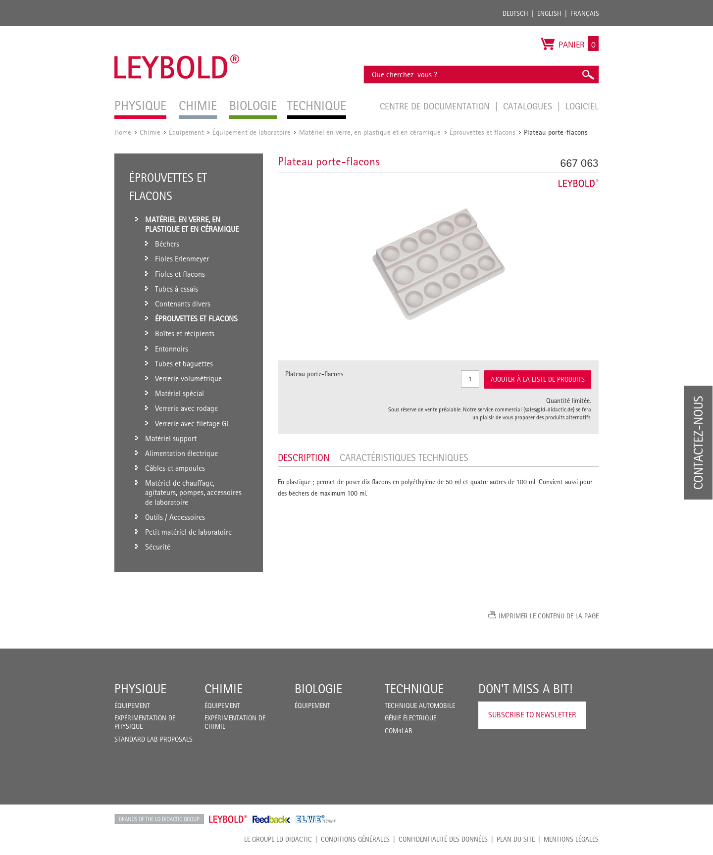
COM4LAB (398, 731)
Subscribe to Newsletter (532, 714)
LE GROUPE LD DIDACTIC (278, 839)
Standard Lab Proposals (153, 739)
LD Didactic (159, 819)
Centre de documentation (436, 106)
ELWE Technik (316, 819)
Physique (140, 688)
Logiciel (582, 106)
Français (584, 13)
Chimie (150, 132)
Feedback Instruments (272, 819)
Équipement (186, 132)
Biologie (318, 688)
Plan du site (516, 839)
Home (122, 132)
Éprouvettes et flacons (482, 132)
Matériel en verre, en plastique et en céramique (371, 132)
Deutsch (515, 13)
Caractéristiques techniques (404, 457)
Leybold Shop (228, 819)
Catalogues (529, 106)
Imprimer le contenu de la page (549, 616)
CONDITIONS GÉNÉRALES (355, 839)
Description (304, 457)
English (549, 13)
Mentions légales (571, 839)
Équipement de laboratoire (251, 132)
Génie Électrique (410, 718)
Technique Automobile (420, 705)
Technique (414, 688)
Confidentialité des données (443, 839)
